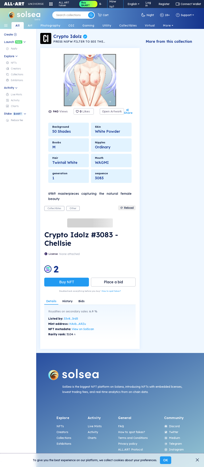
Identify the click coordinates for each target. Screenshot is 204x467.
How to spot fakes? (111, 291)
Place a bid (113, 282)
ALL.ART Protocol (130, 449)
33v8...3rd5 (71, 318)
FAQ (121, 426)
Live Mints (95, 426)
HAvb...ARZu (77, 324)
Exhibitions (64, 444)
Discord (172, 426)
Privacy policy (127, 444)
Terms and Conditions (133, 438)
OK (165, 460)
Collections (64, 438)
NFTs (60, 426)
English (132, 4)
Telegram (173, 443)
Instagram (174, 449)
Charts (92, 438)
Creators (62, 432)
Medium (172, 437)
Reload (127, 208)
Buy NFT (66, 282)
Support (184, 15)
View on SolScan (83, 329)
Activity (93, 432)
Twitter (171, 432)
